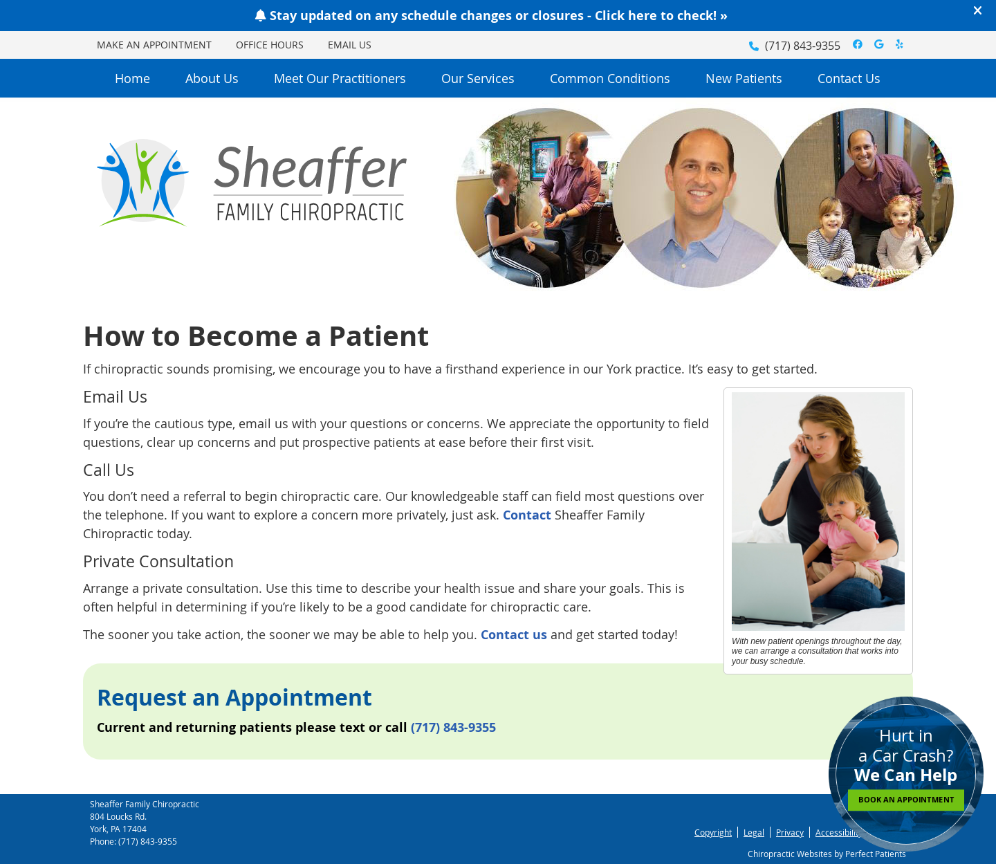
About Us (212, 78)
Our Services (478, 78)
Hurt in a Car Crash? (906, 767)
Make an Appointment (154, 44)
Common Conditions (610, 78)
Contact (527, 515)
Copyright (713, 832)
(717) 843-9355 (802, 45)
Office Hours (270, 44)
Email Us (349, 44)
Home (132, 78)
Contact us (514, 634)
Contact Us (849, 78)
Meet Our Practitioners (340, 78)
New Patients (744, 78)
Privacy (790, 832)
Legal (754, 832)
